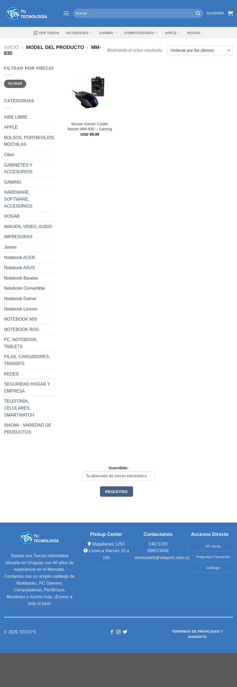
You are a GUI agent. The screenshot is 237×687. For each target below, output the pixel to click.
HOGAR (12, 216)
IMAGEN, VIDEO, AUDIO (28, 226)
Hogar (195, 32)
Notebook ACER (19, 257)
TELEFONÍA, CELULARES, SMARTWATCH (19, 408)
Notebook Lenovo (20, 309)
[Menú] (66, 13)
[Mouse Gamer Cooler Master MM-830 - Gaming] (89, 91)
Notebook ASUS (19, 267)
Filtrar (15, 84)
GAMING (108, 32)
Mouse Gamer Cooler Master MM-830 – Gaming (89, 126)
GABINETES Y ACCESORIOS (18, 168)
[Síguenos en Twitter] (125, 632)
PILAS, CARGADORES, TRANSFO (27, 360)
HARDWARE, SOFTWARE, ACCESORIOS (18, 199)
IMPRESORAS (18, 237)
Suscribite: (118, 473)
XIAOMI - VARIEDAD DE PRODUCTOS (27, 428)
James (10, 247)
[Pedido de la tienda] (200, 50)
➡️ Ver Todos (46, 33)
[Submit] (198, 13)
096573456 (158, 550)
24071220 (157, 544)
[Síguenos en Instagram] (118, 632)
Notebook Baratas (21, 278)
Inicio (11, 47)
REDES (11, 374)
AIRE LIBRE (15, 117)
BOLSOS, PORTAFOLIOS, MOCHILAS (29, 141)
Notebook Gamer (20, 298)
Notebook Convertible (24, 288)
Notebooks (79, 32)
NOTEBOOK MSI (20, 319)
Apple (172, 32)
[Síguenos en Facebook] (112, 632)
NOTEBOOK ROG (21, 329)
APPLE (11, 127)
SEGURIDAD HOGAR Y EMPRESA (27, 387)
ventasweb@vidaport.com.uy (162, 557)
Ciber (9, 154)
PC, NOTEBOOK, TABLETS (21, 343)
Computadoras (141, 32)
